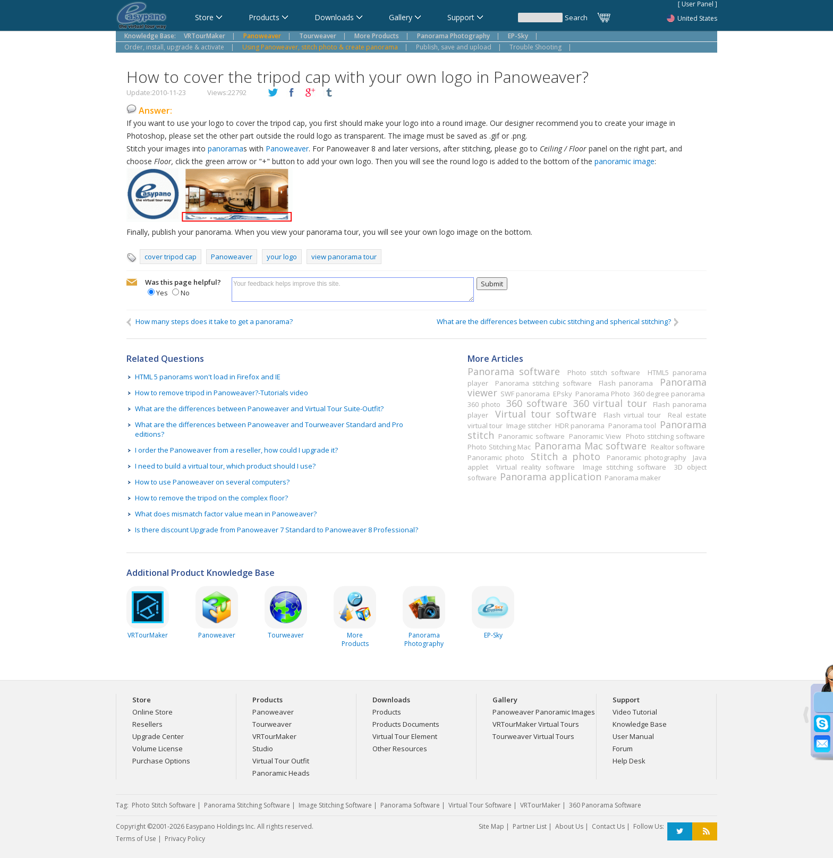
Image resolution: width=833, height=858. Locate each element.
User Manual (633, 736)
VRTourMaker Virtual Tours (535, 724)
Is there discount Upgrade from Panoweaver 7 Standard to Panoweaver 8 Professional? (276, 529)
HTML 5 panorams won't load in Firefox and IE (207, 376)
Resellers (147, 724)
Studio (262, 748)
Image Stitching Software (335, 805)
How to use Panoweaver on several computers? (212, 482)
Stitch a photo (565, 456)
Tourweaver (272, 724)
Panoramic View (595, 436)
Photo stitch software (603, 372)
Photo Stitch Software (164, 805)
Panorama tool (632, 425)
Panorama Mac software (590, 445)
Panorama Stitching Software (247, 805)
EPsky (562, 393)
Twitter (679, 831)
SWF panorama (525, 393)
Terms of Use (136, 838)
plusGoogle (310, 93)
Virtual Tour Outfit (280, 761)
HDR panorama (580, 425)
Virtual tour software (545, 413)
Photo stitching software (665, 436)
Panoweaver (287, 148)
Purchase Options (161, 761)
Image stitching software (624, 467)
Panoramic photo (496, 457)
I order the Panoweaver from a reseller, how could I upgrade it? (236, 450)
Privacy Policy (185, 838)
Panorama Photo (602, 393)
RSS (704, 831)
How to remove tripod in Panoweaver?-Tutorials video (221, 392)
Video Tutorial (635, 712)
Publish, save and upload (453, 47)
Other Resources (399, 748)
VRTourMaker (274, 736)
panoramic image (624, 161)
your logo (282, 256)
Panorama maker (633, 477)
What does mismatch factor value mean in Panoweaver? (226, 514)
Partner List (530, 826)
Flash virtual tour (632, 415)
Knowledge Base (640, 724)
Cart (604, 17)
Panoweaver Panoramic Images (543, 712)
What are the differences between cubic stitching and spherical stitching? (558, 322)
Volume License (157, 748)
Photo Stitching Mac (499, 447)
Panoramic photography (646, 457)
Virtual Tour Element (404, 736)
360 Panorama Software (605, 805)
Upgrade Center (158, 736)
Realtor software (678, 447)
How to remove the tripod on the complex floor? (211, 498)
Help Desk (629, 761)
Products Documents (405, 724)
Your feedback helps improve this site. (353, 289)
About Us (569, 826)
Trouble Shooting (535, 47)
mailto (131, 282)
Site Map (491, 826)
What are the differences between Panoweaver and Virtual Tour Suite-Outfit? (259, 408)
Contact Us (608, 826)
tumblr (329, 93)
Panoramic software (531, 436)
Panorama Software (410, 805)
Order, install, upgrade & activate (174, 47)
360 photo (484, 404)
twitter (273, 93)
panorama (225, 148)
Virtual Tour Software (480, 805)
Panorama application (550, 476)
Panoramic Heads (281, 773)
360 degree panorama (669, 393)
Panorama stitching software (543, 383)
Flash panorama (626, 383)
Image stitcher (528, 425)
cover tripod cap (170, 256)
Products (386, 712)
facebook (291, 93)
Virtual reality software (535, 467)
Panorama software (514, 371)
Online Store (152, 712)
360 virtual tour (610, 403)
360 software (536, 403)
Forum (623, 748)
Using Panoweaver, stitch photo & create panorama (320, 47)
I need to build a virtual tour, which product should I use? (225, 466)
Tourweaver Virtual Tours (533, 736)
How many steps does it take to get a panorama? (209, 322)
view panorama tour (344, 256)
